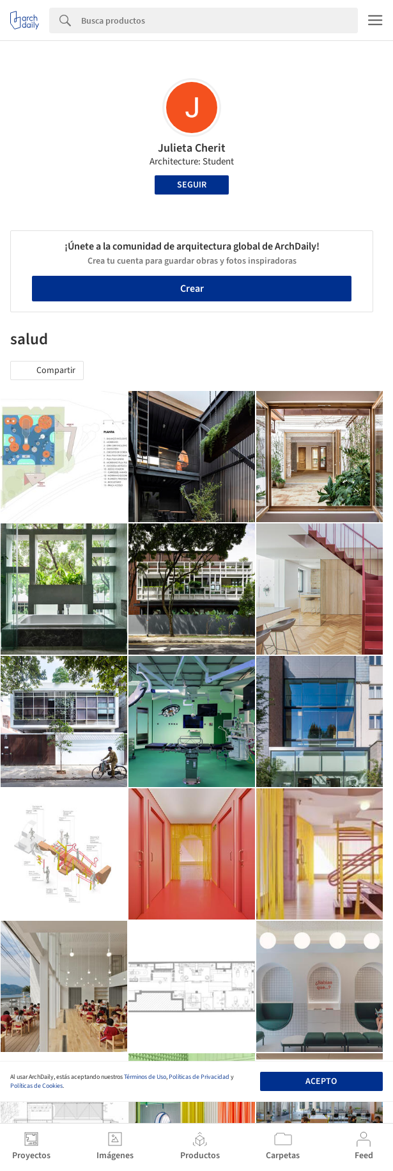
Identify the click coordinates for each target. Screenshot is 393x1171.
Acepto (321, 1081)
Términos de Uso (145, 1076)
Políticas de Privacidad (199, 1076)
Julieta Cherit (192, 148)
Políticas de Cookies (36, 1085)
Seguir (191, 185)
